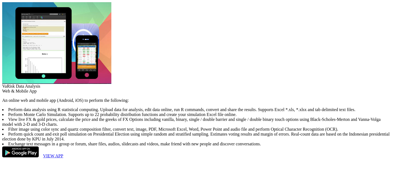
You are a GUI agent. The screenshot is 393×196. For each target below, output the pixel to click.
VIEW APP (53, 156)
